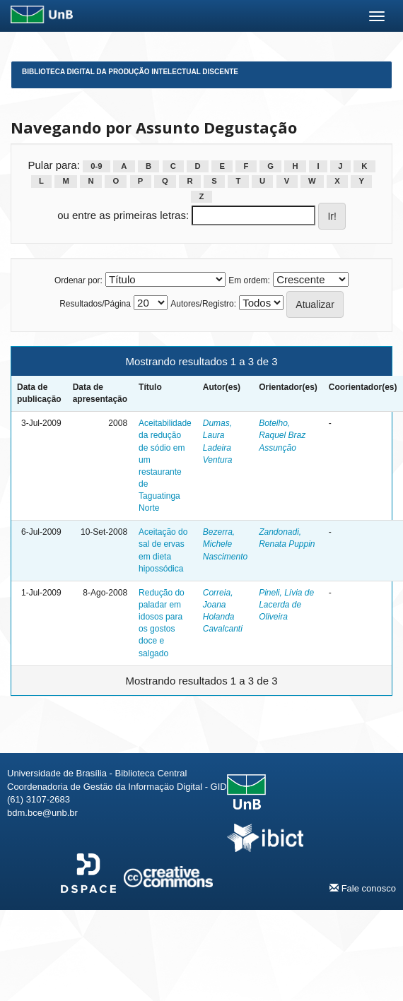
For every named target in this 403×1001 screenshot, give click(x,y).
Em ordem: (249, 280)
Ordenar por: (78, 280)
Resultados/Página (95, 304)
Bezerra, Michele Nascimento (225, 544)
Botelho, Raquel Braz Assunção (282, 435)
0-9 (96, 166)
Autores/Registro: (203, 304)
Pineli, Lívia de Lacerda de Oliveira (286, 605)
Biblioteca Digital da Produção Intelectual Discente (130, 72)
